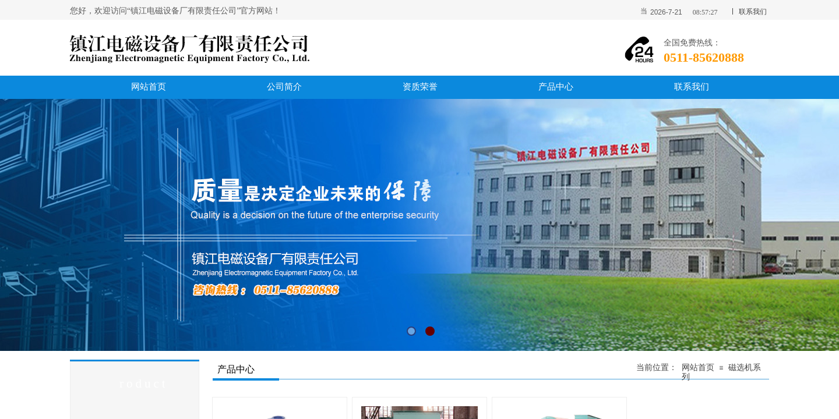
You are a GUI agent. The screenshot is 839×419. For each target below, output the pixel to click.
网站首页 (698, 367)
